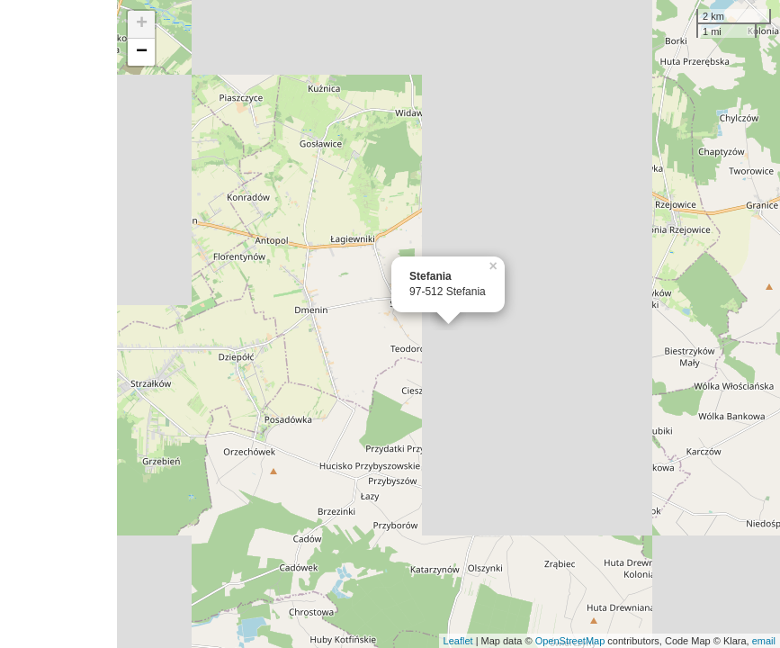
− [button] (142, 52)
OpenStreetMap (570, 640)
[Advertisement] (58, 324)
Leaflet (458, 640)
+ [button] (142, 24)
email (764, 640)
